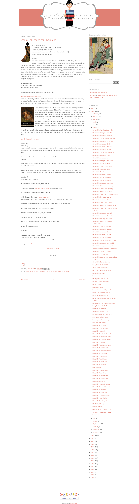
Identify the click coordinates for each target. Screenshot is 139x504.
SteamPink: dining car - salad (101, 177)
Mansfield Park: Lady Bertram (101, 384)
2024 (93, 472)
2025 (93, 475)
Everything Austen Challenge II (101, 314)
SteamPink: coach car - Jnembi (102, 213)
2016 (93, 450)
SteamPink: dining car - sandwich (102, 161)
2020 (93, 461)
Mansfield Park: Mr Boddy (100, 348)
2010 (93, 111)
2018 (93, 455)
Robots (51, 271)
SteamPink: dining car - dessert (102, 197)
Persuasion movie (98, 415)
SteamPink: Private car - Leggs (102, 191)
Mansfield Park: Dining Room (101, 339)
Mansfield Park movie (99, 309)
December (96, 432)
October (95, 427)
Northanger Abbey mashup (100, 320)
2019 (93, 458)
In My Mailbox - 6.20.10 (99, 306)
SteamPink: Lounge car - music (102, 226)
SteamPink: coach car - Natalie (102, 147)
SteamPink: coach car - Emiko (101, 175)
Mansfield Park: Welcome (100, 328)
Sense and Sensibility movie (101, 292)
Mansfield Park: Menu (99, 342)
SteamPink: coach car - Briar (101, 163)
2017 (93, 452)
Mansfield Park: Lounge (99, 353)
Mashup (45, 271)
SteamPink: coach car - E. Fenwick (103, 243)
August (95, 421)
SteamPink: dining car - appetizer (102, 133)
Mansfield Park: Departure (100, 401)
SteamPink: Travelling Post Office (102, 130)
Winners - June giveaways (100, 281)
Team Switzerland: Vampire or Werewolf (104, 249)
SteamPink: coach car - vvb (100, 158)
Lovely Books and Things (105, 95)
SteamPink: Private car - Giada (102, 202)
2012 (93, 438)
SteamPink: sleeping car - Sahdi (102, 218)
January (95, 113)
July (94, 418)
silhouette (33, 244)
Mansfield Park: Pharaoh (100, 376)
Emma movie (96, 276)
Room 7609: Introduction (100, 295)
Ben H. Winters (30, 271)
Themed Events (98, 98)
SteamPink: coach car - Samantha (103, 152)
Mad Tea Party (96, 367)
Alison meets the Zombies (100, 267)
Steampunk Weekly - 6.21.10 (101, 311)
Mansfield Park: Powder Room (101, 336)
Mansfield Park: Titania (99, 398)
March (95, 119)
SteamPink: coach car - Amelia (101, 149)
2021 (93, 464)
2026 (93, 477)
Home (53, 280)
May (94, 125)
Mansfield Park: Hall (98, 331)
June (94, 127)
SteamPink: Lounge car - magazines (103, 246)
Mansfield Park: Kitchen (99, 392)
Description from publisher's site (30, 96)
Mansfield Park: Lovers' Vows (101, 345)
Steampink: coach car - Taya (101, 169)
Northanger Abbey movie (100, 317)
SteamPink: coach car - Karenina (102, 183)
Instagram (104, 92)
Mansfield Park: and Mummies (101, 387)
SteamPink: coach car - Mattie (101, 180)
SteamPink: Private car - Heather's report (105, 194)
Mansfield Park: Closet (99, 373)
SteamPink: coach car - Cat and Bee (103, 138)
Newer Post (24, 280)
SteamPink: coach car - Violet (101, 235)
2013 (93, 441)
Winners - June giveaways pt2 (101, 412)
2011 (93, 436)
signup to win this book (42, 188)
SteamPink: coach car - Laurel (101, 232)
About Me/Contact (94, 92)
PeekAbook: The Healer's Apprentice (103, 303)
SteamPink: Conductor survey (101, 251)
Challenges (92, 95)
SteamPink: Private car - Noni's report (104, 205)
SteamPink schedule (53, 248)
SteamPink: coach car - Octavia (102, 229)
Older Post (82, 280)
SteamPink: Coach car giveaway (102, 172)
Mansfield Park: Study (99, 364)
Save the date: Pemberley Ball (101, 409)
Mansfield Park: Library (99, 359)
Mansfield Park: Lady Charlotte (101, 334)
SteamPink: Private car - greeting (102, 188)
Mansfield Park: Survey (99, 390)
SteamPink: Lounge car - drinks (102, 166)
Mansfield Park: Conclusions (101, 395)
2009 (93, 108)
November (96, 429)
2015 (93, 447)
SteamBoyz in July (98, 403)
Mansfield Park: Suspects (100, 370)
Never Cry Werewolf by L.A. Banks (103, 290)
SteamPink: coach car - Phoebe (102, 135)
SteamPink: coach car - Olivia (101, 237)
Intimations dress (97, 287)
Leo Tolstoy (39, 271)
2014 (93, 444)
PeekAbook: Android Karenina (101, 270)
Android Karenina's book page (30, 139)
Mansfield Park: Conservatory (101, 350)
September (96, 424)
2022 (93, 466)
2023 (93, 469)
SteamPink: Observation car (101, 262)
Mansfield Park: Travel (99, 325)
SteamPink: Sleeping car (100, 254)
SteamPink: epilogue (98, 273)
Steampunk (65, 271)
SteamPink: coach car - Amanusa (102, 141)
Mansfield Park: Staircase (100, 362)
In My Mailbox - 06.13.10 (100, 265)
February (96, 116)
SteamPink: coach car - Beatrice (102, 200)
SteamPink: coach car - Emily (101, 144)
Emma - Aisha (96, 284)
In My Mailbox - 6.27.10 (99, 381)
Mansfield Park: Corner (99, 356)
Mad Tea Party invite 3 (99, 323)
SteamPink (57, 271)
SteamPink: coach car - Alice (101, 155)
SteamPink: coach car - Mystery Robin (104, 240)
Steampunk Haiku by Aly (100, 279)
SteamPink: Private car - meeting (102, 186)
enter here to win (44, 197)
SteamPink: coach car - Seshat (102, 216)
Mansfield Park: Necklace (100, 378)
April (94, 122)
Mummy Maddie (97, 406)
